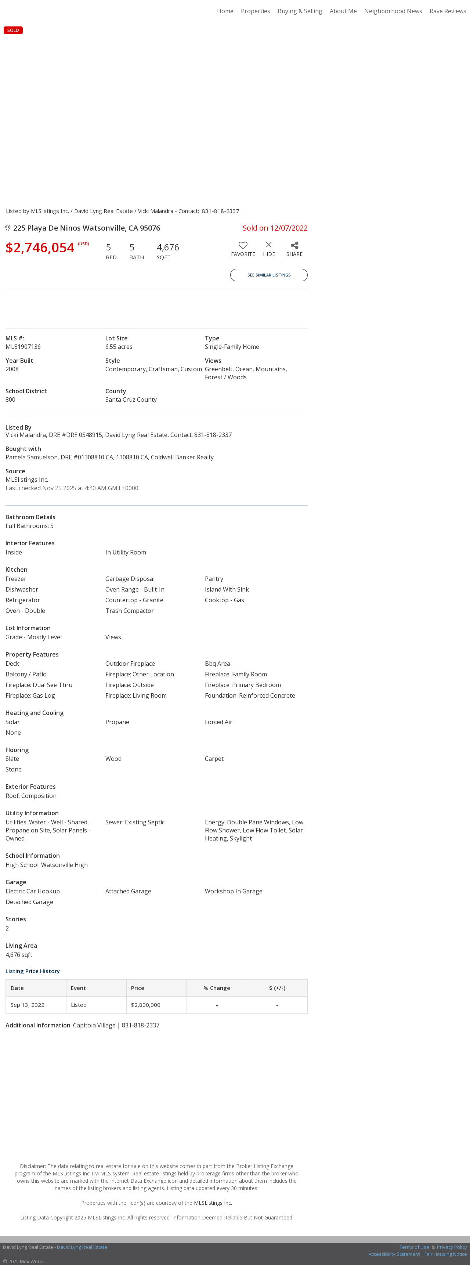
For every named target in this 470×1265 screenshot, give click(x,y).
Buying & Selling (300, 11)
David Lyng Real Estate (82, 1247)
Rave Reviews (448, 11)
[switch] (243, 252)
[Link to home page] (57, 11)
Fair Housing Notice (445, 1254)
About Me (343, 11)
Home (225, 11)
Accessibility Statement (394, 1254)
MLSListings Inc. (213, 1202)
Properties (255, 11)
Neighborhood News (393, 11)
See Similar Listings (269, 275)
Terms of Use (414, 1247)
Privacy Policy (452, 1247)
